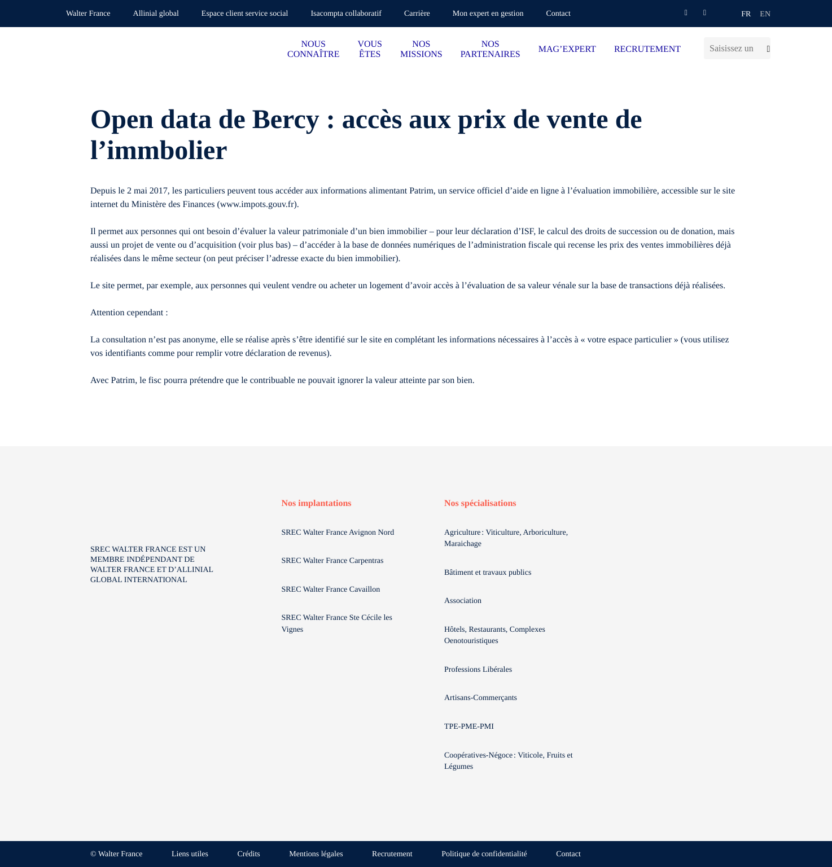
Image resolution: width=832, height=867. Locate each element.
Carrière (417, 14)
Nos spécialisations (480, 503)
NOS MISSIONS (421, 49)
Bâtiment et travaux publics (487, 573)
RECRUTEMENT (647, 49)
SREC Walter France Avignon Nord (338, 533)
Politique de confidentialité (484, 854)
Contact (558, 14)
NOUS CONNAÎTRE (313, 49)
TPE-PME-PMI (470, 727)
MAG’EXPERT (567, 49)
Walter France (88, 14)
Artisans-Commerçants (481, 698)
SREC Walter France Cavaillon (331, 590)
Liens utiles (190, 854)
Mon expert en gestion (488, 14)
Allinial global (156, 14)
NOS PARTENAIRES (490, 49)
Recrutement (392, 854)
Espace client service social (245, 14)
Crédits (248, 854)
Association (462, 601)
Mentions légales (316, 854)
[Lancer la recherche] (765, 48)
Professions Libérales (479, 670)
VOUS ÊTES (369, 49)
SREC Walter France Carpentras (333, 561)
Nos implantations (317, 503)
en (765, 14)
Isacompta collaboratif (346, 14)
